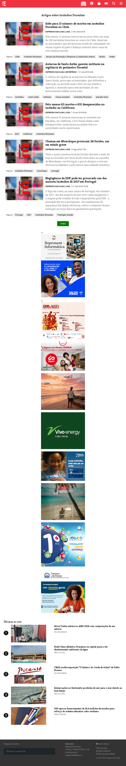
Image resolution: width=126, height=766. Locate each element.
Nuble (112, 56)
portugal (55, 171)
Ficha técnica (101, 748)
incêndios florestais (32, 56)
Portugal (19, 215)
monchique (42, 171)
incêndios (19, 97)
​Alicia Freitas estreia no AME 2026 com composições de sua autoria (84, 627)
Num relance (102, 744)
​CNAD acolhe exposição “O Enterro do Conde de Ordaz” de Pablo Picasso (87, 669)
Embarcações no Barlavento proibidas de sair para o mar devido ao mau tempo (88, 689)
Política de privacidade (105, 754)
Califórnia (27, 134)
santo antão (33, 97)
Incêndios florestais (45, 134)
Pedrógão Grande (65, 215)
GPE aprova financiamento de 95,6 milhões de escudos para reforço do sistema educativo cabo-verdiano (84, 710)
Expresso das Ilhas (54, 32)
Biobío (102, 56)
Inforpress (70, 72)
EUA (17, 134)
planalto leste (102, 97)
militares (47, 97)
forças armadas (62, 97)
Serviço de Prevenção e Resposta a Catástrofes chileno (70, 56)
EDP (29, 215)
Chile (17, 56)
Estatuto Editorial (103, 751)
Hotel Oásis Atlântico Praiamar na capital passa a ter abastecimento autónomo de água (81, 648)
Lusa (67, 32)
